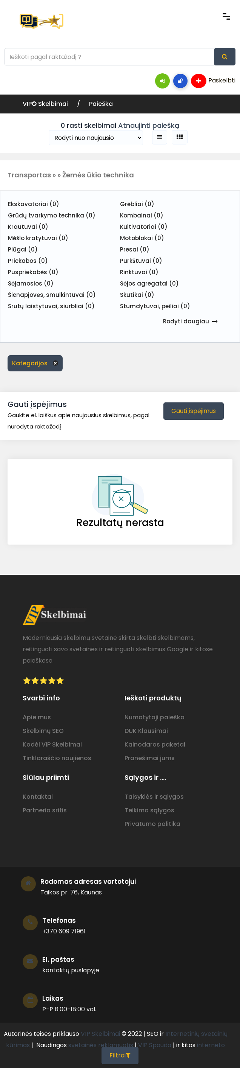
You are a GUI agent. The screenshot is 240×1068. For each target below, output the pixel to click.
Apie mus (37, 717)
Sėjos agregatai (149, 283)
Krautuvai (28, 227)
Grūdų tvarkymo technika (51, 215)
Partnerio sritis (45, 810)
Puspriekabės (33, 272)
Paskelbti (213, 81)
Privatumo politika (152, 824)
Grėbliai (137, 204)
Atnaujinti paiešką (148, 125)
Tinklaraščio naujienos (57, 758)
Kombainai (141, 215)
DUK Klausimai (146, 730)
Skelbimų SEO (43, 730)
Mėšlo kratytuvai (38, 238)
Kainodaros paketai (155, 744)
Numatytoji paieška (155, 717)
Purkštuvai (141, 261)
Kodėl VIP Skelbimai (52, 744)
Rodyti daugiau (186, 321)
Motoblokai (142, 238)
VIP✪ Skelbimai (46, 103)
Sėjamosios (31, 283)
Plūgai (23, 249)
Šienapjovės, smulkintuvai (52, 295)
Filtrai (120, 1055)
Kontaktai (38, 796)
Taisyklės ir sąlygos (154, 796)
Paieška (101, 103)
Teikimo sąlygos (149, 810)
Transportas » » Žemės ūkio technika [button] (71, 175)
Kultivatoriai (144, 227)
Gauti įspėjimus (193, 411)
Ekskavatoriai (33, 204)
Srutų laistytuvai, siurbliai (51, 306)
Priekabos (28, 261)
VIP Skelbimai (100, 1033)
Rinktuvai (139, 272)
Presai (134, 249)
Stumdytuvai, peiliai (155, 306)
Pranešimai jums (150, 758)
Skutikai (137, 295)
